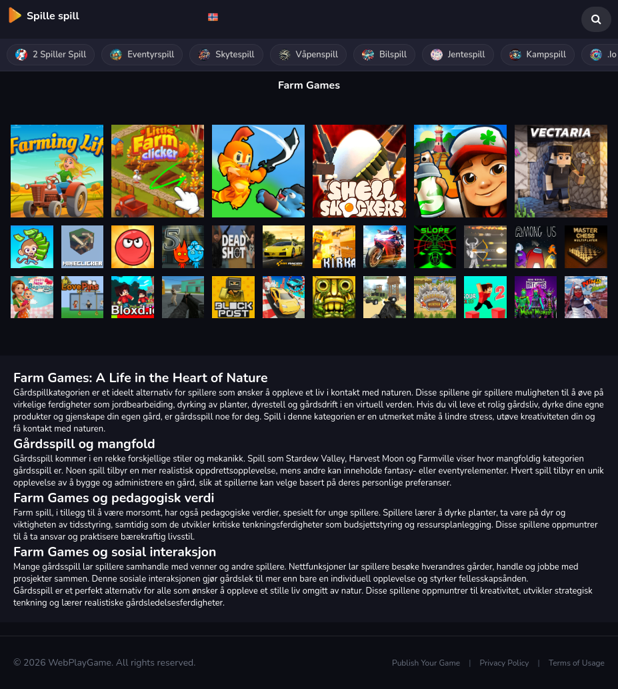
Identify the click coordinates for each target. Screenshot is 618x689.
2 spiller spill (50, 55)
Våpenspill (308, 55)
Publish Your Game (426, 663)
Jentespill (458, 55)
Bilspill (384, 55)
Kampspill (537, 55)
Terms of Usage (577, 663)
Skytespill (226, 55)
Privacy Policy (504, 663)
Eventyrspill (142, 55)
